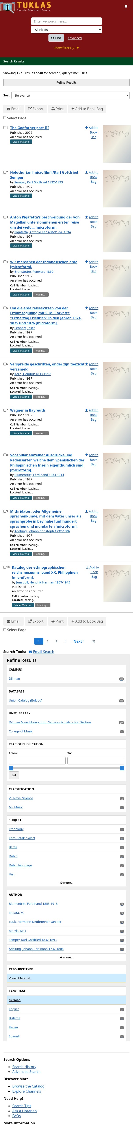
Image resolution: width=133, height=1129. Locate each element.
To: (69, 753)
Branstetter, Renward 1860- (34, 271)
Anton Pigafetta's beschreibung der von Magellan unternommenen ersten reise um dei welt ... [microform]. (45, 222)
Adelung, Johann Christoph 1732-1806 (42, 531)
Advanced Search (26, 1071)
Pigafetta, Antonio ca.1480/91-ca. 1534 (42, 232)
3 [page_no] (56, 641)
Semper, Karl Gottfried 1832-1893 (38, 182)
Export (35, 108)
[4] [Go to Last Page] (93, 641)
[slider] (11, 768)
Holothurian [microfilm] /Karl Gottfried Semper (44, 175)
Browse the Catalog (28, 1086)
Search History (24, 1066)
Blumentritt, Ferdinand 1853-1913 (39, 475)
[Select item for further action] (4, 127)
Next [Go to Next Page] (79, 641)
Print (58, 108)
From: (13, 753)
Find (56, 38)
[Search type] (66, 29)
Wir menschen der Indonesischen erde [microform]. (43, 264)
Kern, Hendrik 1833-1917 (32, 374)
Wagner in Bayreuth (27, 410)
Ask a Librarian (24, 1110)
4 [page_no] (65, 641)
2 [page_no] (47, 641)
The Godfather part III (29, 127)
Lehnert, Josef (24, 328)
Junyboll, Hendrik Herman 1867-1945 (43, 582)
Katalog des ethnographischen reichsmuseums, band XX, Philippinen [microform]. (45, 572)
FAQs (16, 1115)
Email (13, 108)
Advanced (75, 38)
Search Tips (21, 1105)
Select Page (16, 118)
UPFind (11, 6)
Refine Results (66, 82)
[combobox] (66, 21)
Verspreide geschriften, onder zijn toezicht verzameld (47, 367)
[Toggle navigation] (126, 6)
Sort (6, 95)
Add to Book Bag (87, 108)
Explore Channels (26, 1091)
